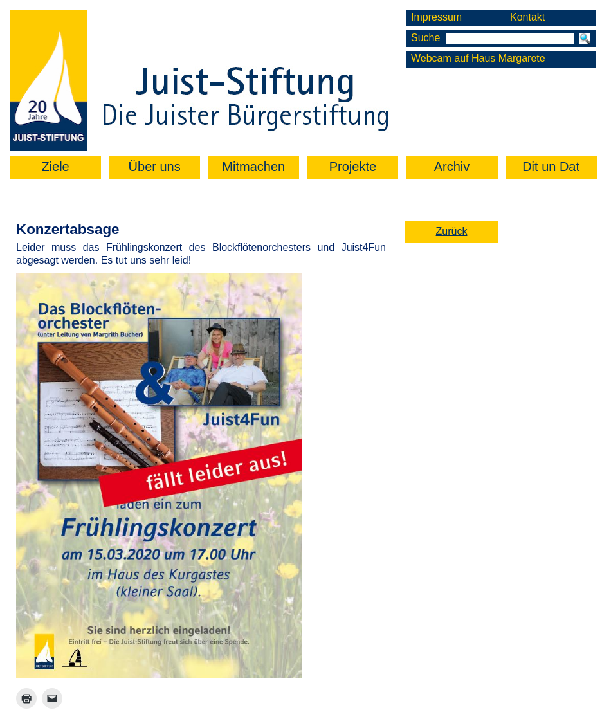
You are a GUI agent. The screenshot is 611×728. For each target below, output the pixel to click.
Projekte (352, 166)
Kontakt (527, 17)
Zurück (452, 231)
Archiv (452, 166)
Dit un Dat (550, 166)
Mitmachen (253, 166)
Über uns (155, 166)
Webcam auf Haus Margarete (478, 58)
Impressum (436, 17)
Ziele (55, 166)
